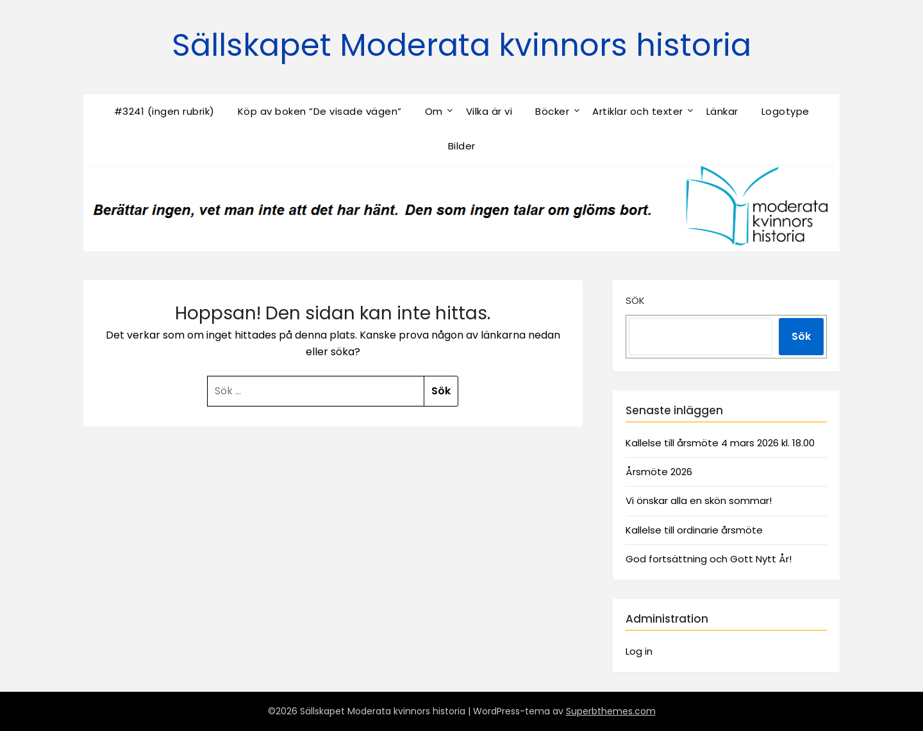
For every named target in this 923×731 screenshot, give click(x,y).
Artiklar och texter (637, 111)
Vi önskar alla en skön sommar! (699, 500)
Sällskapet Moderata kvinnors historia (461, 45)
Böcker (552, 111)
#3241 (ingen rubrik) (164, 111)
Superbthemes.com (611, 711)
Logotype (785, 111)
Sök (635, 300)
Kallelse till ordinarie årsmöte (694, 530)
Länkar (722, 111)
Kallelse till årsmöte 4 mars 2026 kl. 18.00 (720, 443)
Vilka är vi (489, 111)
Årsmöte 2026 (659, 471)
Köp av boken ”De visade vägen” (320, 111)
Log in (639, 651)
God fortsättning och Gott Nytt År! (709, 559)
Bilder (462, 146)
